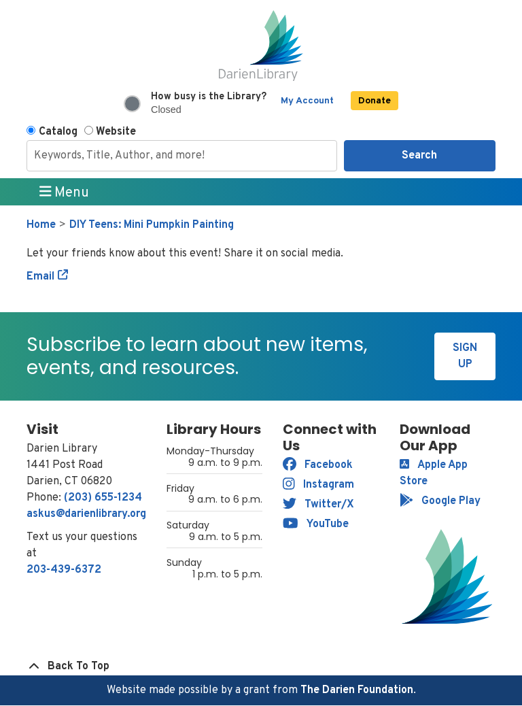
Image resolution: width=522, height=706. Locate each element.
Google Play (440, 501)
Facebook (318, 465)
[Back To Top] (261, 666)
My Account (307, 101)
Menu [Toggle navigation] (64, 192)
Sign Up (465, 356)
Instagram (318, 485)
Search (419, 156)
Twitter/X (318, 504)
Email (40, 277)
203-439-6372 (64, 570)
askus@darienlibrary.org (86, 514)
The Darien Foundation (356, 690)
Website (116, 132)
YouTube (316, 524)
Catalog (58, 132)
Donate (374, 101)
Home (41, 225)
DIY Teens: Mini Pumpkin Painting (151, 225)
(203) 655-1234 (103, 498)
